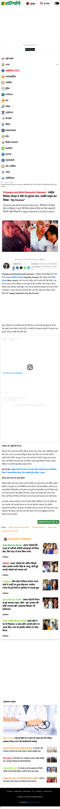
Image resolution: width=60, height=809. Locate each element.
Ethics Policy (26, 791)
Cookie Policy (18, 791)
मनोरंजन (11, 182)
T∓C (33, 791)
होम (2, 182)
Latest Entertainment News (18, 527)
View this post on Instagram (13, 373)
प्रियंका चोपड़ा (17, 277)
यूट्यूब (30, 3)
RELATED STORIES (19, 539)
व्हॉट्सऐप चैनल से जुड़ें (49, 522)
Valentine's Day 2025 (10, 531)
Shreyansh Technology (34, 802)
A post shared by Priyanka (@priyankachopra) (30, 405)
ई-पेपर (45, 3)
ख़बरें (6, 182)
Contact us (39, 791)
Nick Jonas (52, 527)
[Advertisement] (30, 23)
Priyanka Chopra (38, 527)
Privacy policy (48, 791)
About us (9, 791)
